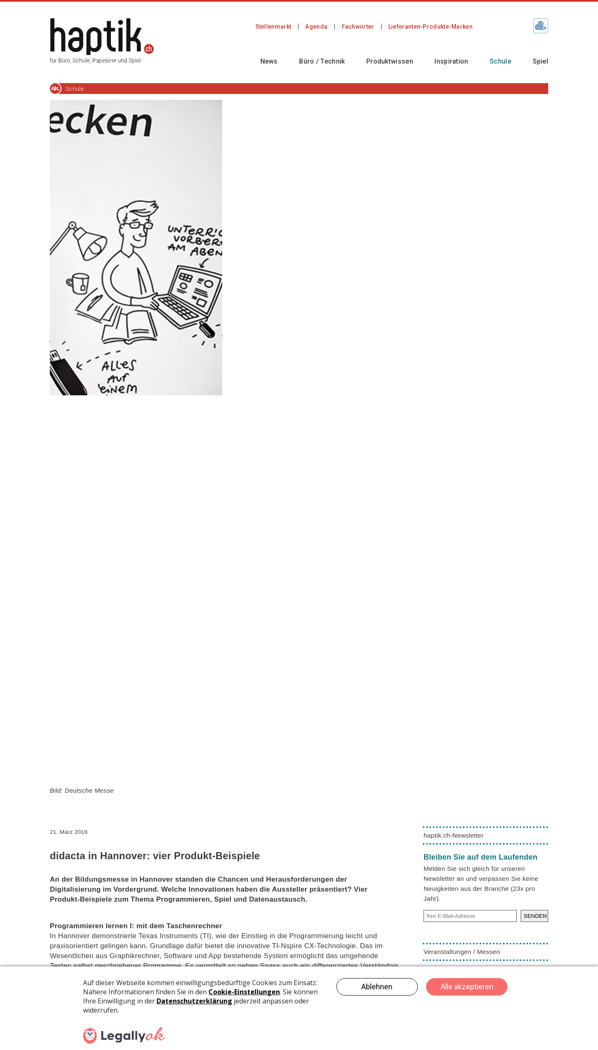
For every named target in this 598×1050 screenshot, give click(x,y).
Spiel (541, 61)
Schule (500, 61)
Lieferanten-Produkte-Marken (430, 26)
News (269, 61)
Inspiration (451, 61)
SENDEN (535, 916)
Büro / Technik (322, 61)
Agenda (316, 26)
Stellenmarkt (273, 26)
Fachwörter (358, 26)
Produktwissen (389, 61)
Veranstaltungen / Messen (462, 951)
